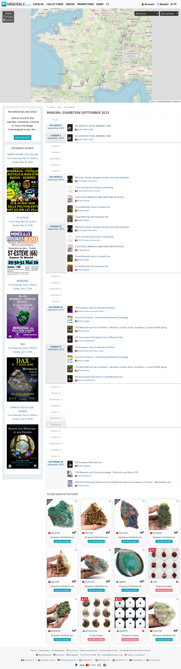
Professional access (109, 650)
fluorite (88, 581)
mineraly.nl (119, 660)
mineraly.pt (136, 660)
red (153, 581)
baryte (87, 532)
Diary (52, 107)
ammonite (89, 630)
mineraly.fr (28, 660)
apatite (122, 630)
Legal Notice (44, 650)
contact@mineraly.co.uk (111, 655)
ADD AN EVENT (22, 137)
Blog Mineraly (43, 655)
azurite (54, 532)
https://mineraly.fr (136, 655)
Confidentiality (58, 650)
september (69, 107)
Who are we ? (72, 650)
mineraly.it (85, 660)
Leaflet (152, 101)
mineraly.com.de (66, 660)
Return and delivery (89, 650)
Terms (33, 650)
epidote (156, 532)
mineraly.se (153, 660)
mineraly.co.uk (46, 660)
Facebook (58, 655)
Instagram (72, 655)
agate (121, 581)
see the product (62, 541)
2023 (59, 107)
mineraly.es (102, 660)
